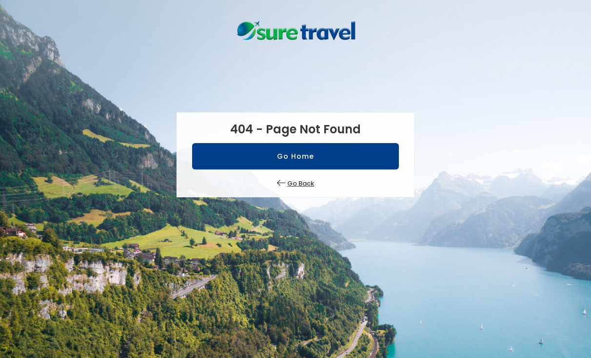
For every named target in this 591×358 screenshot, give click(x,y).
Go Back (300, 183)
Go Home (295, 156)
